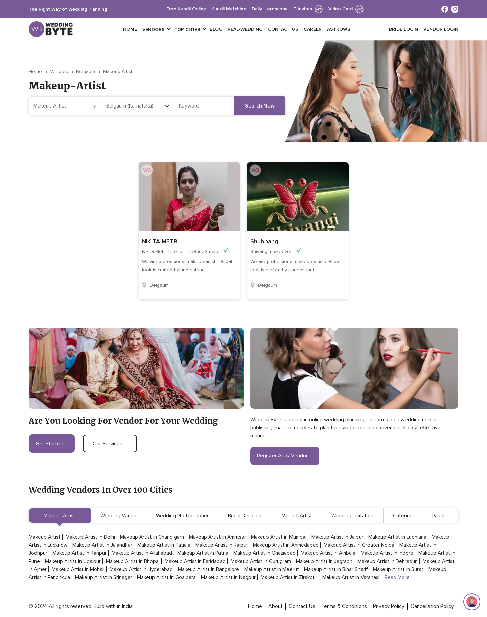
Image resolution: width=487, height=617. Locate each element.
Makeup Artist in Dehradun (387, 561)
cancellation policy (432, 606)
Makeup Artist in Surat (398, 569)
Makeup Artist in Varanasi (350, 577)
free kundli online (186, 9)
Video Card (346, 9)
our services (110, 443)
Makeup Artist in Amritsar (217, 537)
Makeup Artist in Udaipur (73, 561)
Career (313, 29)
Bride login (403, 29)
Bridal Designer (245, 516)
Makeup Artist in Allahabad (142, 553)
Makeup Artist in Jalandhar (102, 545)
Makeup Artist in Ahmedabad (286, 545)
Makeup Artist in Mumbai (278, 537)
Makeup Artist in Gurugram (261, 561)
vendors (153, 29)
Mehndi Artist (297, 516)
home (255, 606)
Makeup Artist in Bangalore (208, 569)
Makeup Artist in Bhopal (133, 561)
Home (130, 29)
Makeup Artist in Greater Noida (359, 545)
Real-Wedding (245, 29)
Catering (403, 516)
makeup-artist (117, 71)
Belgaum (85, 71)
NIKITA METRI (160, 241)
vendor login (440, 29)
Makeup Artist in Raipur (221, 545)
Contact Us (283, 29)
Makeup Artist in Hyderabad (141, 569)
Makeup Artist (59, 516)
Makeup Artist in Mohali (78, 569)
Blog (216, 29)
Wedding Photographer (182, 516)
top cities (187, 29)
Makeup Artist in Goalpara (166, 577)
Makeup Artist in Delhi (90, 537)
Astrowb (338, 29)
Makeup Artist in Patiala (163, 545)
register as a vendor (284, 455)
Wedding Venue (118, 516)
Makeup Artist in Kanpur (79, 553)
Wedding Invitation (352, 516)
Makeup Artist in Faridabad (195, 561)
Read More (397, 577)
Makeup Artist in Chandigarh (152, 537)
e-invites (308, 9)
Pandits (440, 516)
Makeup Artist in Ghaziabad (264, 553)
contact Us (302, 606)
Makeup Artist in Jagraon (324, 561)
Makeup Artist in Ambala (328, 553)
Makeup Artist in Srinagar (103, 577)
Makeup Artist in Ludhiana (397, 537)
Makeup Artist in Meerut (271, 569)
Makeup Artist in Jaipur (337, 537)
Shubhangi (265, 241)
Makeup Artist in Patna (202, 553)
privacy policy (388, 606)
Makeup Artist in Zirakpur (289, 577)
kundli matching (228, 9)
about (275, 606)
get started (52, 443)
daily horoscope (270, 9)
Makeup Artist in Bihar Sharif (336, 569)
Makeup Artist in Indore (387, 553)
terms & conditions (344, 606)
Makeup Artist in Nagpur (228, 577)
